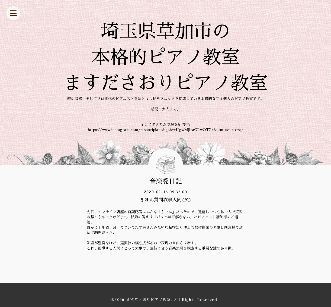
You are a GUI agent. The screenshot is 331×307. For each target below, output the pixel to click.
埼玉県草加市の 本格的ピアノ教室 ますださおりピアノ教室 (166, 57)
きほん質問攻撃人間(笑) (165, 199)
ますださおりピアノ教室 (148, 300)
